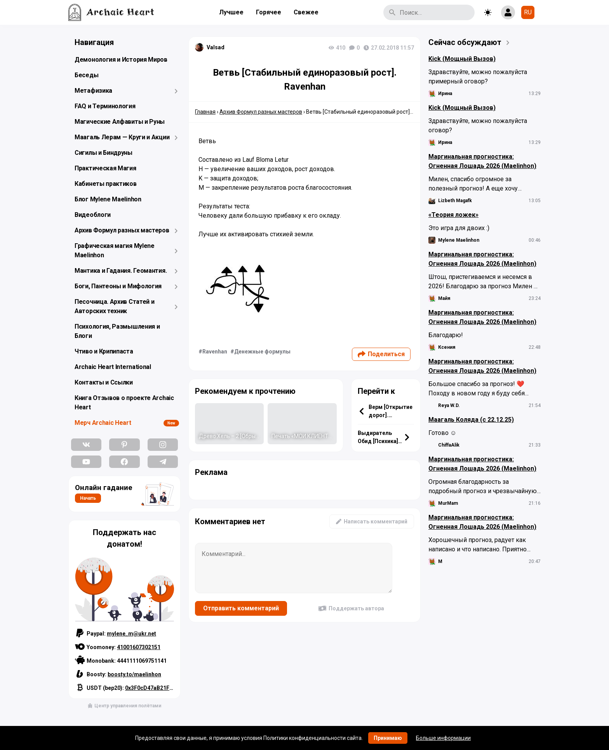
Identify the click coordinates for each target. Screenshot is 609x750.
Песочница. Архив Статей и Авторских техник (115, 306)
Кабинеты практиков (106, 183)
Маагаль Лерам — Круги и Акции (122, 137)
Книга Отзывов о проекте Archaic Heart (124, 402)
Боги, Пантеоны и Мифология (118, 286)
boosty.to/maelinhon (134, 674)
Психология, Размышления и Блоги (117, 331)
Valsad (215, 47)
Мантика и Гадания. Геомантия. (121, 270)
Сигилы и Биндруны (103, 152)
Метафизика (93, 90)
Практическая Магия (105, 168)
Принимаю (388, 738)
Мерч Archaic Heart (103, 422)
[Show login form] (508, 12)
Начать (88, 498)
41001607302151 (138, 647)
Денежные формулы (262, 351)
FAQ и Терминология (105, 106)
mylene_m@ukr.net (131, 633)
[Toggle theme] (488, 12)
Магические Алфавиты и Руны (120, 121)
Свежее (306, 12)
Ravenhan (214, 351)
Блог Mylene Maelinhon (108, 199)
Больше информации (443, 738)
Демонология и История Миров (121, 59)
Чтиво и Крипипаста (104, 351)
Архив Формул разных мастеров (122, 230)
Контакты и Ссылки (104, 382)
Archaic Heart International (113, 367)
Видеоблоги (93, 214)
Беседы (86, 75)
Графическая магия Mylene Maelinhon (115, 250)
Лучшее (231, 12)
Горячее (268, 12)
